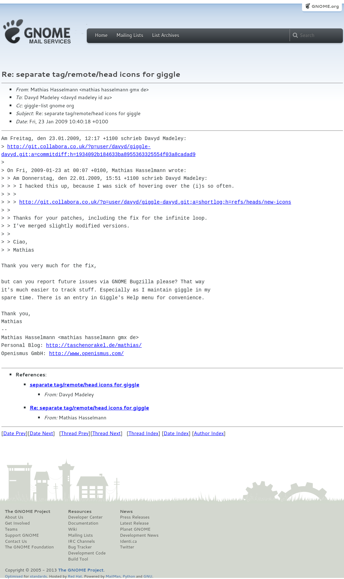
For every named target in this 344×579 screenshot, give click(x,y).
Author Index (209, 433)
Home (101, 35)
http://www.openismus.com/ (86, 353)
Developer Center (85, 517)
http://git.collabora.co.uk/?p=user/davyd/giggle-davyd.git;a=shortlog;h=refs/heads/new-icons (155, 202)
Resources (79, 511)
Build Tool (78, 559)
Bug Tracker (80, 547)
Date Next (41, 433)
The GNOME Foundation (29, 547)
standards (38, 576)
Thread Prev (75, 433)
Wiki (72, 529)
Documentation (83, 523)
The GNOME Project (28, 511)
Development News (139, 535)
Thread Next (106, 433)
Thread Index (143, 433)
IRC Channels (81, 541)
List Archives (165, 35)
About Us (14, 517)
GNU (147, 576)
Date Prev (14, 433)
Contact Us (16, 541)
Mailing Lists (129, 35)
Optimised (14, 576)
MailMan (113, 576)
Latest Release (134, 523)
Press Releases (134, 517)
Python (129, 576)
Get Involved (17, 523)
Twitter (127, 547)
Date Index (176, 433)
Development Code (87, 553)
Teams (11, 529)
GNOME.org (325, 6)
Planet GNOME (135, 529)
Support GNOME (22, 535)
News (126, 511)
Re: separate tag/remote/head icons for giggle (89, 407)
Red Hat (75, 576)
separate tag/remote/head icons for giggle (84, 384)
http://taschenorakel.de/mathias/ (94, 345)
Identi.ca (128, 541)
